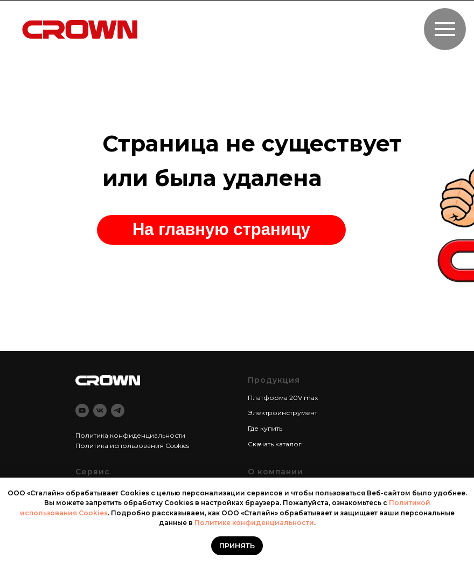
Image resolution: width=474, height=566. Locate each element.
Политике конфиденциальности (254, 523)
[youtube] (82, 410)
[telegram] (117, 410)
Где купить (265, 428)
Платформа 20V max (283, 398)
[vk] (100, 410)
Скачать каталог (275, 444)
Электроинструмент (282, 413)
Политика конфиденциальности (130, 435)
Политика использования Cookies (132, 445)
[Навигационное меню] (445, 29)
